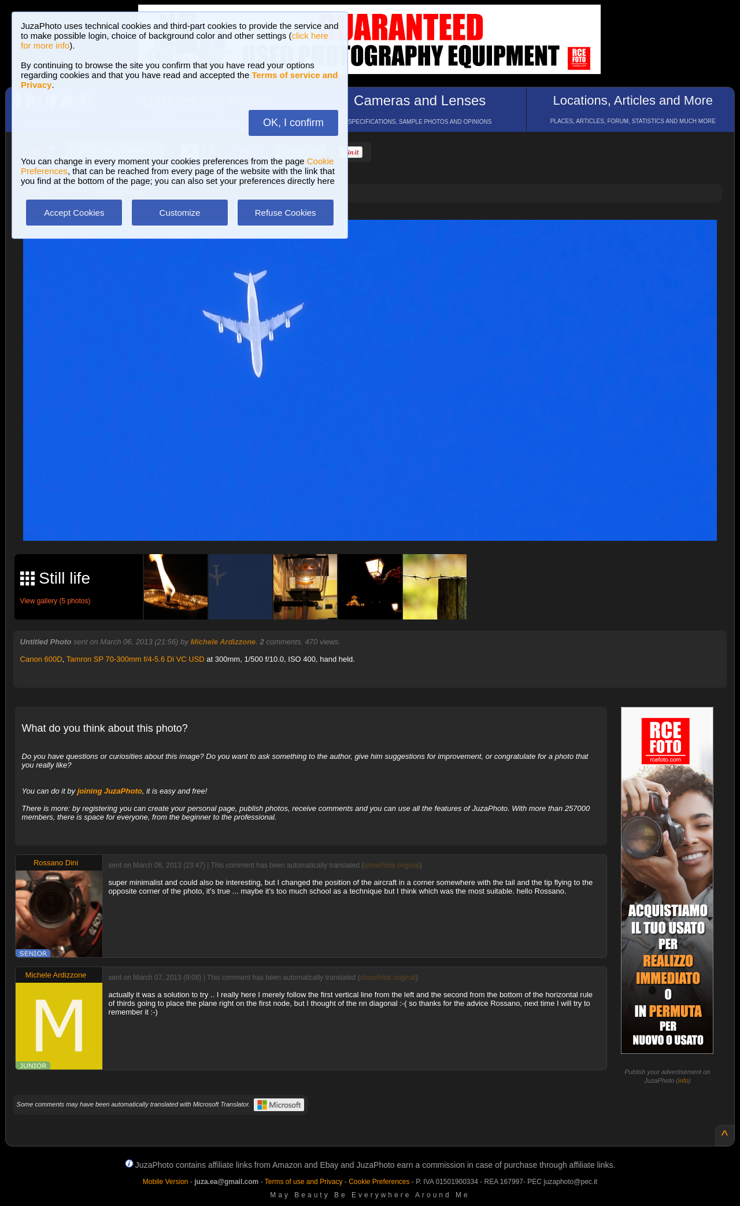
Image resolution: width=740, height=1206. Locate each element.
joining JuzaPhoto (109, 791)
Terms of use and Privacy (304, 1182)
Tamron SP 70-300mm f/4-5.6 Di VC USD (135, 659)
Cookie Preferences (379, 1182)
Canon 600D (41, 659)
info (683, 1080)
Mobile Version (165, 1182)
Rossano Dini (56, 862)
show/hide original (391, 865)
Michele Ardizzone (223, 641)
